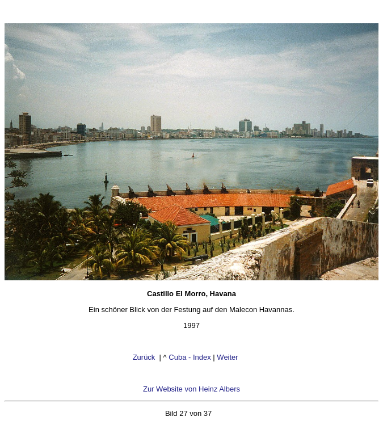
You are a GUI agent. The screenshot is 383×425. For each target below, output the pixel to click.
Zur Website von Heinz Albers (191, 389)
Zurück (145, 357)
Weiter (228, 357)
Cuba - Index (190, 357)
